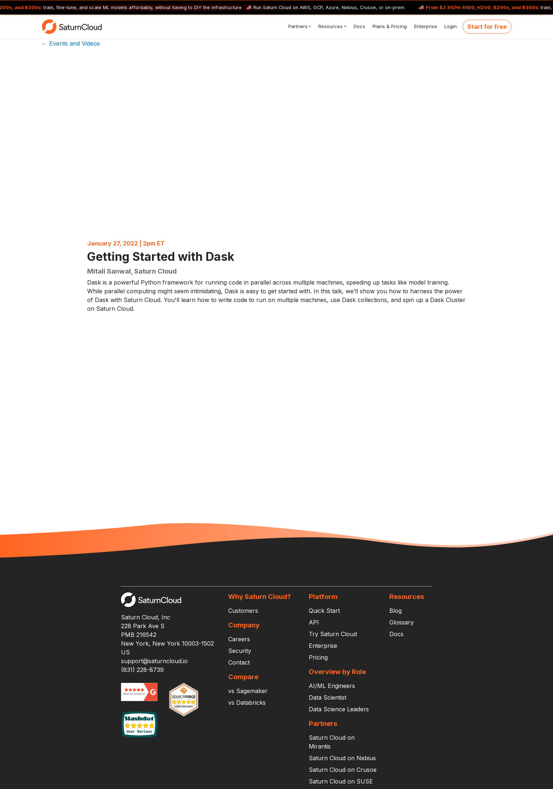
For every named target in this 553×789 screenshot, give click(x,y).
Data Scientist (327, 697)
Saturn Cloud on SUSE (341, 781)
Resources (330, 26)
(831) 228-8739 (142, 669)
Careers (239, 639)
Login (450, 26)
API (314, 622)
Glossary (401, 622)
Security (239, 650)
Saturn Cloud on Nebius (342, 758)
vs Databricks (247, 702)
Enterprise (425, 26)
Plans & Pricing (389, 26)
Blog (395, 610)
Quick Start (324, 610)
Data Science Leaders (339, 709)
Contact (239, 662)
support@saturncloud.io (154, 661)
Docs (358, 26)
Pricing (318, 657)
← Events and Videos (71, 43)
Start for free (487, 26)
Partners (297, 26)
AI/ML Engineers (332, 685)
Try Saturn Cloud (333, 634)
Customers (243, 610)
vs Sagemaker (248, 691)
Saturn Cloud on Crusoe (343, 769)
